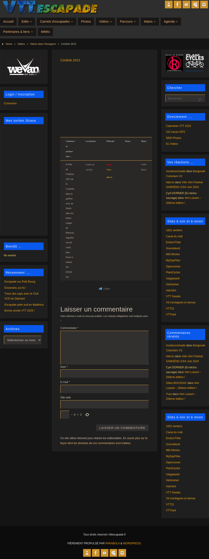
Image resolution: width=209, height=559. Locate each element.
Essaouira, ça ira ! (15, 287)
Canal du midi (174, 236)
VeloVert (171, 290)
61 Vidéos (172, 143)
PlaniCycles (173, 272)
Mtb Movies (173, 254)
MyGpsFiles (173, 260)
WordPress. (132, 543)
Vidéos (21, 44)
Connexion (10, 103)
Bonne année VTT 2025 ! (20, 310)
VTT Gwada (173, 296)
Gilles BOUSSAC (176, 383)
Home (9, 44)
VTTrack (171, 314)
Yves (169, 394)
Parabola (113, 543)
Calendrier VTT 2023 (178, 126)
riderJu (170, 182)
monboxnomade (176, 171)
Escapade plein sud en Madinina (24, 304)
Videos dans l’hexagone (43, 44)
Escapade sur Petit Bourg (20, 281)
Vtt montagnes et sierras (180, 302)
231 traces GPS (175, 131)
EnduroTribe (173, 242)
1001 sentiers (174, 230)
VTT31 (170, 308)
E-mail (65, 382)
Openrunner (173, 266)
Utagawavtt (173, 278)
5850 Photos (173, 138)
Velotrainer (172, 284)
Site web (65, 397)
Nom (64, 367)
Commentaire (69, 328)
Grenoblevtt (173, 248)
